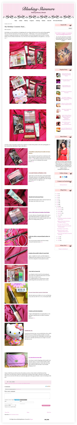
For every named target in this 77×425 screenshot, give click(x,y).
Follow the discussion (49, 386)
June (58, 236)
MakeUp (26, 20)
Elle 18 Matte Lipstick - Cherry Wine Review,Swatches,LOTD (66, 123)
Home (16, 20)
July (58, 216)
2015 (57, 206)
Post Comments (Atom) (14, 414)
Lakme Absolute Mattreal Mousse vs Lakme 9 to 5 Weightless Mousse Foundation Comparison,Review (66, 117)
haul (22, 383)
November (60, 209)
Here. (34, 318)
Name (5, 401)
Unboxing (38, 20)
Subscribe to (10, 405)
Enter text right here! (27, 396)
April (59, 240)
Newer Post (7, 412)
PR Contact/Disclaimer (57, 20)
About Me (49, 20)
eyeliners (14, 383)
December (60, 207)
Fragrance (32, 20)
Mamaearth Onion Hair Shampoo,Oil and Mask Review (66, 74)
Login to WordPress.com (23, 399)
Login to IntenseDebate (16, 399)
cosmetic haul (10, 383)
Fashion (20, 20)
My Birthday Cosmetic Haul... (62, 228)
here (32, 158)
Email (21, 401)
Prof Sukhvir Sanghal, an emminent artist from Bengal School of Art (66, 98)
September (60, 213)
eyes (17, 383)
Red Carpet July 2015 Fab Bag (63, 224)
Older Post (49, 412)
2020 (57, 197)
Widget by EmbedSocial (63, 249)
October (59, 211)
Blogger (31, 419)
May (58, 238)
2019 (57, 199)
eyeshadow (20, 383)
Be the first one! (18, 389)
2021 (57, 195)
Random (43, 20)
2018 (57, 200)
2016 (57, 204)
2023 (57, 193)
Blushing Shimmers (63, 184)
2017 (57, 202)
